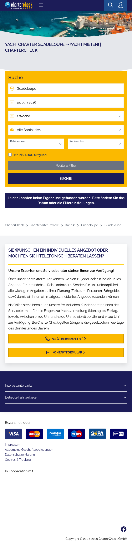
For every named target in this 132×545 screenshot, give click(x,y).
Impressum (12, 444)
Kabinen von (17, 141)
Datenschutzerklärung (20, 454)
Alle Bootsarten (69, 130)
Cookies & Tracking (18, 459)
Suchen (66, 178)
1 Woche (69, 116)
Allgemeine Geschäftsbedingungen (29, 449)
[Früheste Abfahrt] (66, 102)
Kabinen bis (76, 141)
